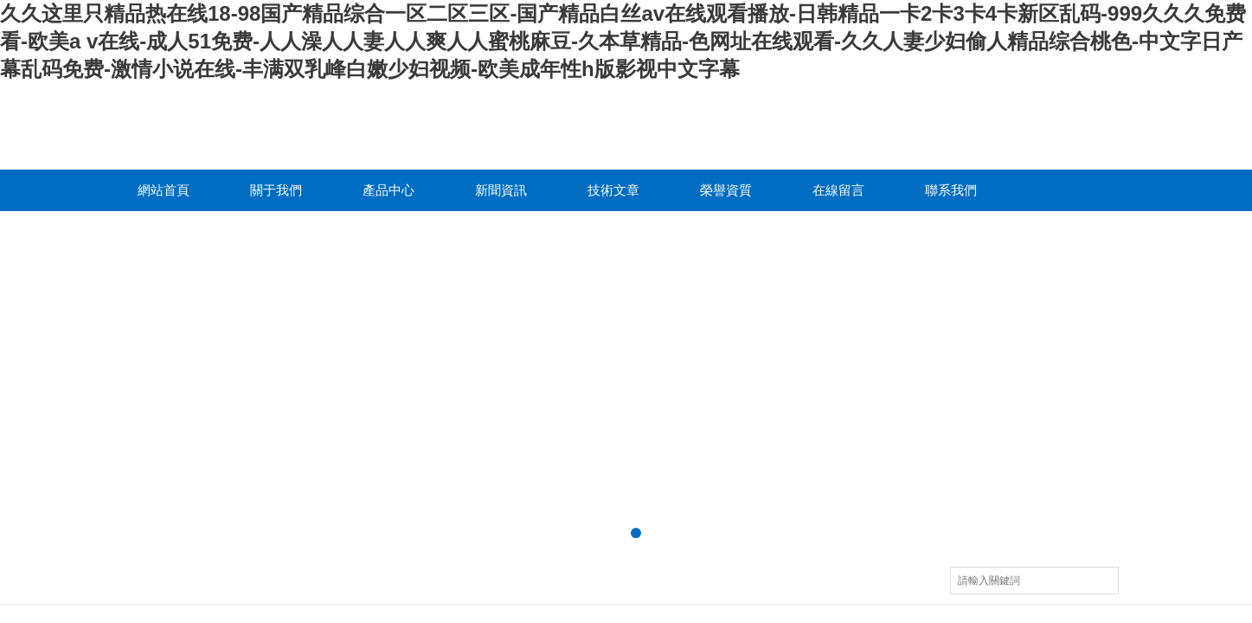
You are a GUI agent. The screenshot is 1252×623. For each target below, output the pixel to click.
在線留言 (838, 190)
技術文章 (613, 190)
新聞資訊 (501, 190)
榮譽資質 (726, 190)
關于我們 (276, 190)
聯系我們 (951, 190)
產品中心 (388, 190)
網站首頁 (163, 190)
